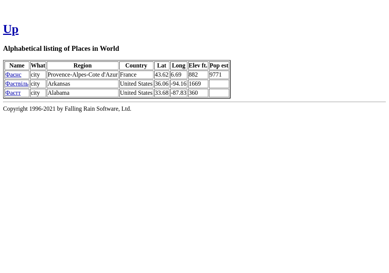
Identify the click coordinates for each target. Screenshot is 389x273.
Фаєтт (13, 92)
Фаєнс (13, 74)
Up (11, 29)
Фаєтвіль (16, 83)
